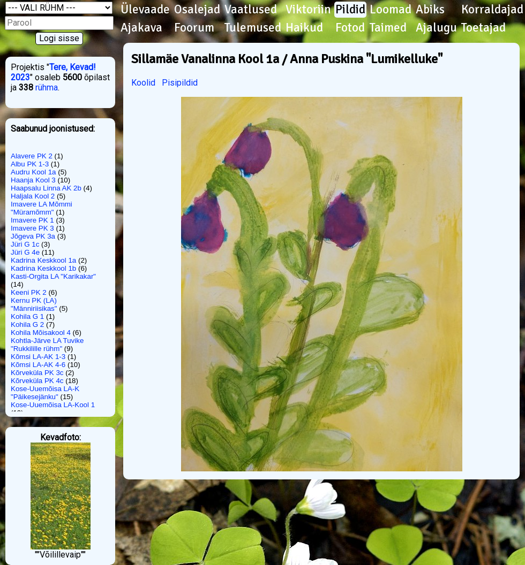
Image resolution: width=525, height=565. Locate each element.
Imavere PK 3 (32, 228)
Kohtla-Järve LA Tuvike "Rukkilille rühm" (47, 345)
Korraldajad (492, 9)
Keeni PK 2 (29, 292)
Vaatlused (250, 9)
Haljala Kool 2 (33, 196)
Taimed (388, 27)
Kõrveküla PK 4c (37, 381)
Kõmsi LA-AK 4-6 (38, 365)
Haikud (304, 27)
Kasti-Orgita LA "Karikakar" (53, 276)
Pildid (350, 9)
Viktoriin (308, 9)
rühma (46, 87)
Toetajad (483, 27)
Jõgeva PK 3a (33, 236)
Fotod (350, 27)
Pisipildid (180, 83)
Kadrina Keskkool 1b (43, 268)
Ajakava (141, 27)
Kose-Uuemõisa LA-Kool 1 (53, 405)
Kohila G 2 (27, 324)
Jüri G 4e (25, 252)
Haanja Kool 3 (33, 180)
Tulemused (252, 27)
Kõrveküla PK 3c (37, 373)
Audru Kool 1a (33, 172)
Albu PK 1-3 (30, 164)
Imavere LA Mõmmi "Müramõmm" (41, 208)
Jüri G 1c (25, 244)
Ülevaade (145, 9)
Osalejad (197, 9)
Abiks (430, 9)
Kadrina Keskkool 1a (43, 260)
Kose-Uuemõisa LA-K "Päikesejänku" (45, 393)
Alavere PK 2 (31, 156)
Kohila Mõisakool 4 (41, 333)
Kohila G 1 (27, 316)
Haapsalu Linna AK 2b (46, 188)
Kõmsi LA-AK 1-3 (38, 357)
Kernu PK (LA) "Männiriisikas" (34, 304)
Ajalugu (436, 27)
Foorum (194, 27)
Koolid (143, 83)
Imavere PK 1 (32, 220)
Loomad (390, 9)
